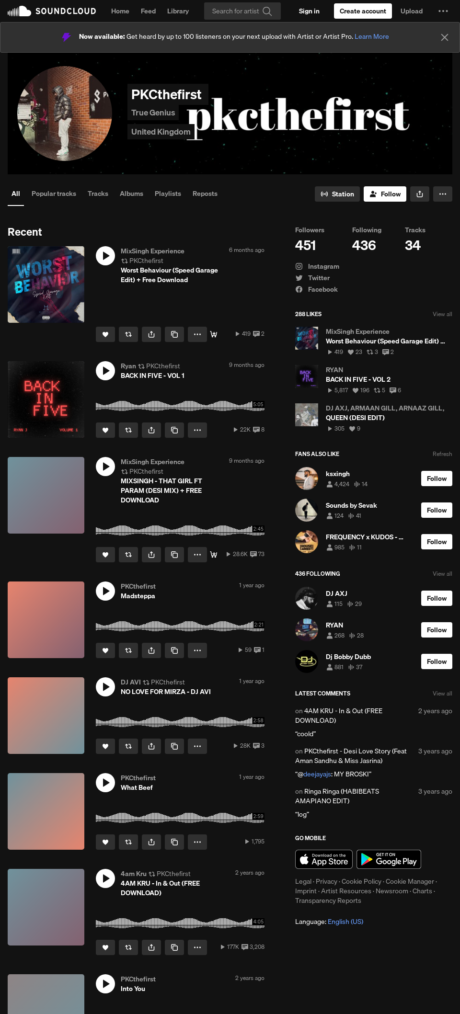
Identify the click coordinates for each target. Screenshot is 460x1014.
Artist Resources (346, 891)
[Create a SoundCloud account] (363, 11)
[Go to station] (337, 194)
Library (178, 11)
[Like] (105, 334)
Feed (148, 11)
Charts (422, 891)
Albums (131, 193)
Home (120, 11)
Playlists (168, 193)
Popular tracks (54, 193)
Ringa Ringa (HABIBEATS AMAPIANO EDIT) (337, 796)
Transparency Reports (328, 900)
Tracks (98, 193)
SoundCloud (52, 11)
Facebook (316, 289)
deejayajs (317, 774)
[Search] (242, 11)
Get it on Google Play (388, 859)
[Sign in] (309, 11)
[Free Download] (214, 334)
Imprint (306, 891)
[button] (443, 11)
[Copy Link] (174, 334)
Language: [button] (329, 921)
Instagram (317, 266)
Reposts (205, 193)
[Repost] (128, 334)
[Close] (444, 37)
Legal (303, 881)
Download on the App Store (324, 859)
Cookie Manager (410, 881)
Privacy (326, 881)
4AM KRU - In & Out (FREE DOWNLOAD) (338, 716)
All (16, 193)
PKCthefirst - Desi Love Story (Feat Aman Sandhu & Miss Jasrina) (351, 756)
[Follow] (385, 194)
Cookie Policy (361, 881)
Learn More (372, 36)
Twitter (312, 278)
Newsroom (392, 891)
